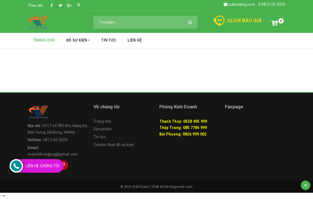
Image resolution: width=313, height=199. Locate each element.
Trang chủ (44, 40)
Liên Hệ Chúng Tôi (42, 166)
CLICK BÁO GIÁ (244, 20)
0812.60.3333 (272, 4)
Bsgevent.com (181, 187)
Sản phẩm (102, 129)
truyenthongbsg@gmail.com (53, 154)
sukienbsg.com (239, 4)
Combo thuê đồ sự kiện (113, 145)
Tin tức (108, 40)
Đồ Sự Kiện (78, 40)
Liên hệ (135, 40)
